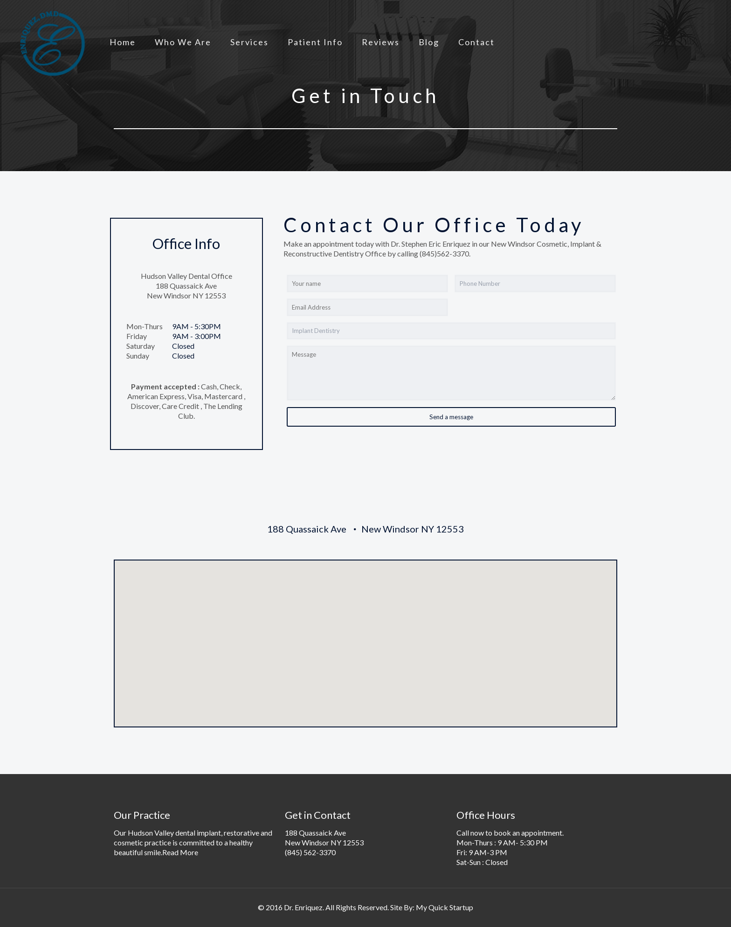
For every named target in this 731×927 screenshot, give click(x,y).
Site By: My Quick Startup (431, 907)
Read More (180, 852)
